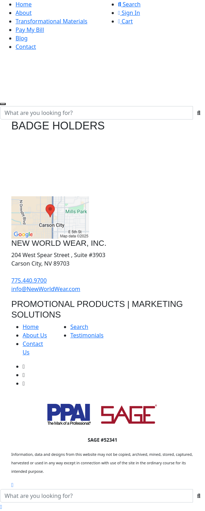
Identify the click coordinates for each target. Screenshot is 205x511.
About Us (35, 335)
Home (24, 4)
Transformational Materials (51, 21)
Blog (22, 38)
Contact (26, 47)
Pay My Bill (30, 30)
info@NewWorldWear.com (45, 289)
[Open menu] (3, 104)
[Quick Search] (96, 113)
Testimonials (87, 335)
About (23, 13)
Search (129, 4)
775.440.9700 (29, 280)
